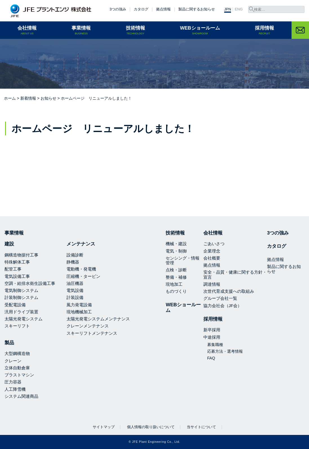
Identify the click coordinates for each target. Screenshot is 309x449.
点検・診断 (176, 269)
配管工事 (13, 269)
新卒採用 (211, 329)
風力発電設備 (79, 304)
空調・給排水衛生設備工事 (30, 283)
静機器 (72, 262)
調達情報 (211, 284)
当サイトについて (201, 427)
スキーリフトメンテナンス (91, 333)
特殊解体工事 (17, 262)
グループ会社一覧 (220, 298)
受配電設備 (15, 304)
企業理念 (211, 251)
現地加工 (174, 284)
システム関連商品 (21, 396)
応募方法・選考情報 (225, 351)
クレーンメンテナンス (87, 325)
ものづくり (176, 291)
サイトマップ (104, 427)
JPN (227, 9)
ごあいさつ (213, 243)
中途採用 (211, 337)
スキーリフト (17, 325)
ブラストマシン (19, 374)
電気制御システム (21, 290)
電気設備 (74, 290)
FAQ (211, 358)
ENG (239, 9)
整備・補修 (176, 277)
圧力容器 (13, 381)
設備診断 (74, 255)
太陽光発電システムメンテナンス (98, 318)
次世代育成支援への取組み (228, 291)
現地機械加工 (79, 311)
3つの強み (118, 9)
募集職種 (215, 344)
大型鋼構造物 (17, 353)
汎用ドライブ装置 (21, 311)
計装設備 (74, 297)
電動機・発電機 (81, 269)
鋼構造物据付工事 (21, 255)
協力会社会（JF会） (222, 305)
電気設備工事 (17, 276)
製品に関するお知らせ (196, 9)
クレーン (13, 360)
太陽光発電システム (24, 318)
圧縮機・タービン (83, 276)
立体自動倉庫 (17, 367)
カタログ (141, 9)
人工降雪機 (15, 389)
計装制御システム (21, 297)
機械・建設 (176, 243)
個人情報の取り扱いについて (151, 427)
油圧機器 (74, 283)
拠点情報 (163, 9)
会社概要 (211, 258)
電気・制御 (176, 251)
